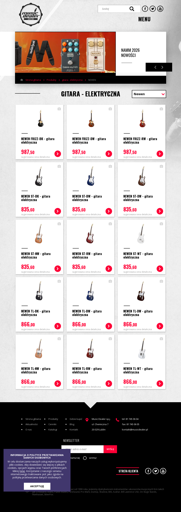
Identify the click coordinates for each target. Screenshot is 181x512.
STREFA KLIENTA (128, 470)
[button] (74, 457)
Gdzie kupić (76, 417)
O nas (28, 428)
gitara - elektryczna (72, 79)
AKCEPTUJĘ (37, 486)
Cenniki (52, 422)
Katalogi (52, 428)
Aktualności (31, 422)
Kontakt (74, 428)
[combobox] (149, 94)
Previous (155, 66)
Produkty (51, 79)
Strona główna (33, 79)
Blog (72, 422)
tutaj (22, 471)
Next (162, 66)
